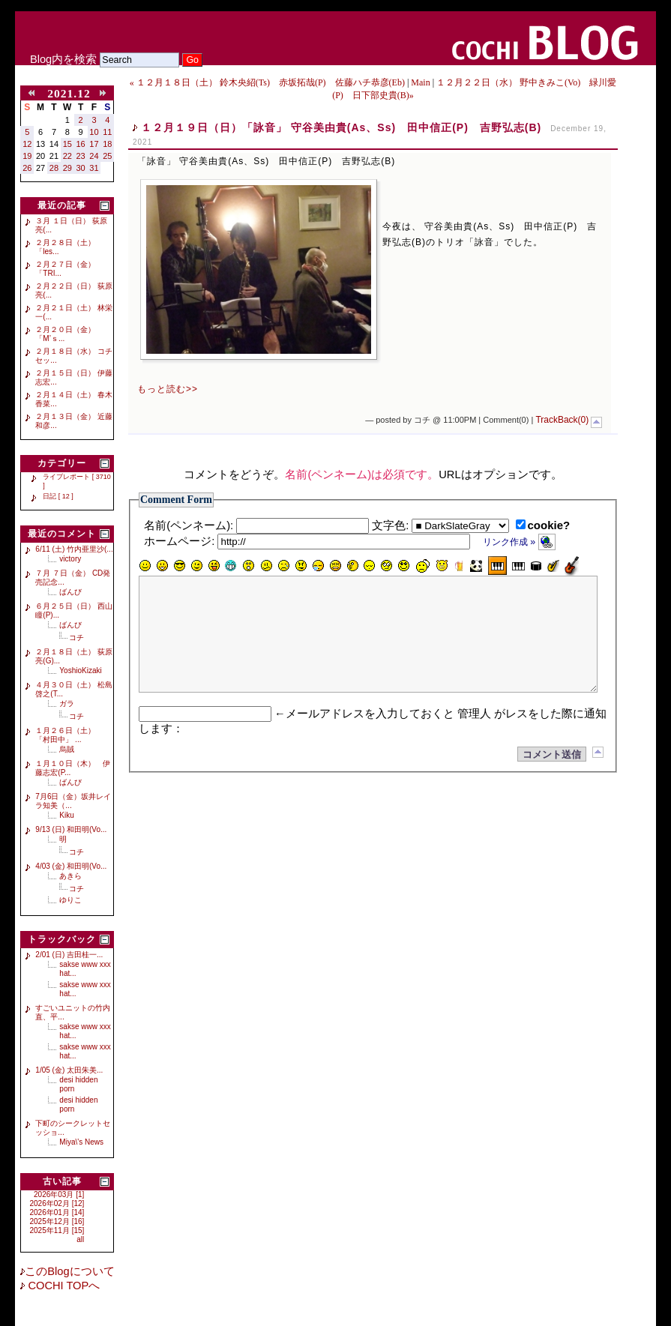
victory (70, 559)
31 (93, 167)
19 (26, 155)
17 (93, 143)
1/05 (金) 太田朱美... (69, 1070)
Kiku (66, 815)
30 (80, 167)
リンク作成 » (519, 542)
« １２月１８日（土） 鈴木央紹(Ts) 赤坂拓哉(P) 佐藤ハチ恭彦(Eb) (267, 82)
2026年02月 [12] (57, 1203)
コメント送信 (552, 777)
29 (67, 167)
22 (67, 155)
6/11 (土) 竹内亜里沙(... (73, 549)
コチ (76, 637)
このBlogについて (69, 1271)
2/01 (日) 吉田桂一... (69, 954)
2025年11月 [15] (57, 1230)
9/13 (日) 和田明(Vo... (70, 829)
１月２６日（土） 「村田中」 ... (69, 735)
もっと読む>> (167, 389)
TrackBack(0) (562, 420)
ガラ (66, 703)
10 (93, 131)
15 (67, 143)
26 (26, 167)
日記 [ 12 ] (58, 496)
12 (26, 143)
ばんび (70, 592)
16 (80, 143)
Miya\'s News (81, 1142)
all (80, 1239)
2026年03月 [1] (59, 1194)
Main (420, 82)
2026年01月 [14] (57, 1212)
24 (93, 155)
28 (53, 167)
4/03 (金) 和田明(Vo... (70, 866)
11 (107, 131)
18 (107, 143)
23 (80, 155)
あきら (70, 876)
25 (107, 155)
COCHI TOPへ (62, 1286)
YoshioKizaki (80, 670)
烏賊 (66, 749)
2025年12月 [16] (57, 1221)
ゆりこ (70, 900)
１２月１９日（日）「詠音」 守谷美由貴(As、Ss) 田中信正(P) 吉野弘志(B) (341, 127)
